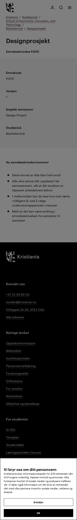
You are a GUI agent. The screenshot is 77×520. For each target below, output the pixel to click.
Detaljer (38, 502)
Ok (38, 513)
